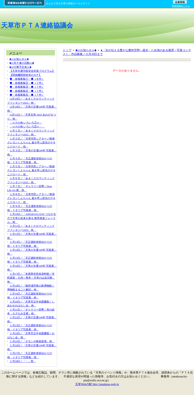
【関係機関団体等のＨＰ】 (25, 75)
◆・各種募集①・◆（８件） (27, 78)
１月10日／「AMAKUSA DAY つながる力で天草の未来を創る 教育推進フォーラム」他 (31, 218)
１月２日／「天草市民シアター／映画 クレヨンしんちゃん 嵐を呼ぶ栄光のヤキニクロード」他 (31, 142)
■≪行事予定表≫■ (20, 67)
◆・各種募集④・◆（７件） (27, 90)
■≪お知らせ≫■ (86, 50)
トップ (67, 50)
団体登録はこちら (181, 6)
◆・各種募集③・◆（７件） (27, 86)
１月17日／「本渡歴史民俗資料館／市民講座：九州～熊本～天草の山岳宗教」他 (31, 277)
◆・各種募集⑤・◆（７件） (27, 94)
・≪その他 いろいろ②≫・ (27, 126)
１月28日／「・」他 (23, 361)
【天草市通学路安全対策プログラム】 (32, 70)
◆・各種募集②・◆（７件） (27, 82)
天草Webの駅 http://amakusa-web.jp (97, 384)
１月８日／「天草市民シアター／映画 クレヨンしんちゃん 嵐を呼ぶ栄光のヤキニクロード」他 (31, 198)
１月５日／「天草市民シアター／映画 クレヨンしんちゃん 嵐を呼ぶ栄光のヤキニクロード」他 (31, 170)
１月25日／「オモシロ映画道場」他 (32, 341)
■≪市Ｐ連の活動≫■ (22, 62)
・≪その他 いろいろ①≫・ (26, 122)
